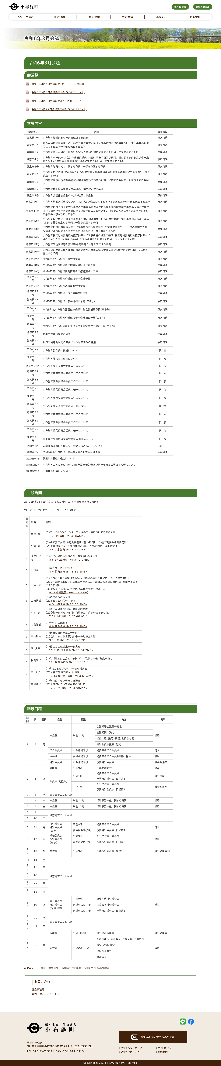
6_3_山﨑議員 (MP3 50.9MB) (68, 604)
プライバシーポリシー (131, 1048)
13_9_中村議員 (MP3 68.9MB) (69, 688)
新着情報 (54, 968)
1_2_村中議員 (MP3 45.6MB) (68, 536)
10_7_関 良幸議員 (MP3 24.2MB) (71, 650)
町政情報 (195, 17)
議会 (43, 968)
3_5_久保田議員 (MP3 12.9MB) (69, 559)
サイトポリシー (165, 1048)
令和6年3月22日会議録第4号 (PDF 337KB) (59, 109)
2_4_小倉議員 (57, 549)
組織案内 (162, 1052)
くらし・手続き (26, 17)
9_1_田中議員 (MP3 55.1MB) (67, 640)
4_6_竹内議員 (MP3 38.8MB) (68, 571)
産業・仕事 (127, 17)
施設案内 (161, 17)
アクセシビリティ (129, 1052)
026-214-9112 (50, 994)
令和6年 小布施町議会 (96, 968)
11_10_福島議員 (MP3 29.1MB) (69, 662)
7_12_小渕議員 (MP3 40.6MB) (69, 616)
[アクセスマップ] (83, 1046)
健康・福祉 (59, 17)
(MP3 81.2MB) (76, 549)
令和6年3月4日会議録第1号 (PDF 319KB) (58, 84)
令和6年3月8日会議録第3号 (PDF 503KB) (58, 101)
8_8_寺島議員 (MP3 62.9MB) (68, 626)
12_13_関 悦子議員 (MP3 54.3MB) (72, 676)
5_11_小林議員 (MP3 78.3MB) (68, 592)
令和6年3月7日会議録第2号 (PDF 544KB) (58, 92)
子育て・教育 (94, 17)
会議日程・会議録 (71, 968)
